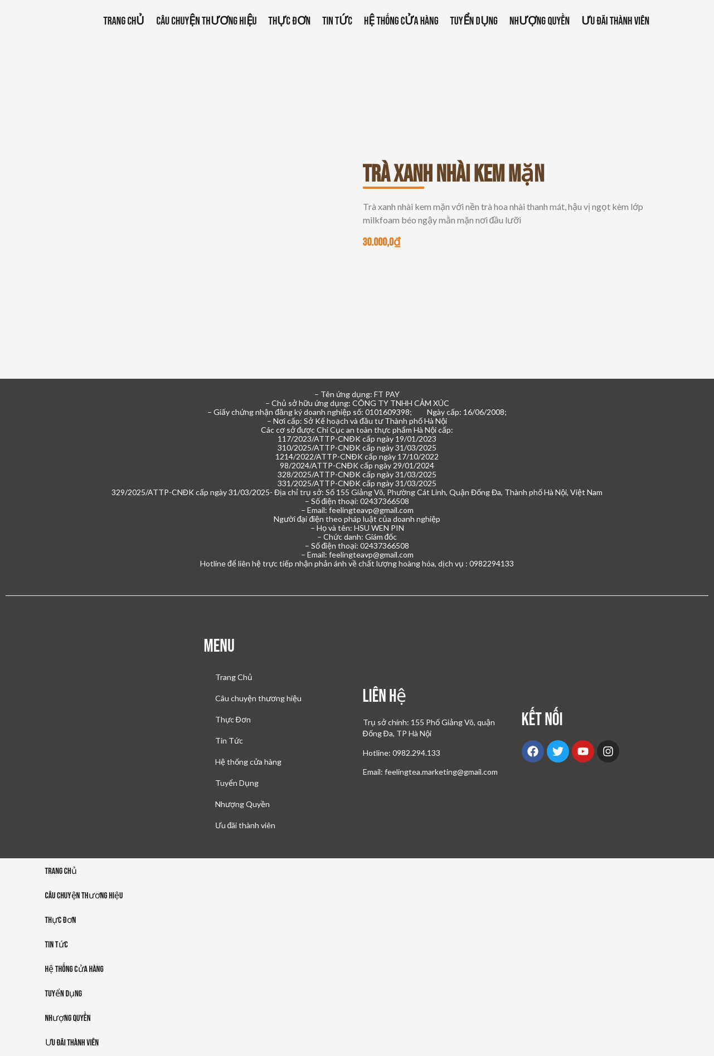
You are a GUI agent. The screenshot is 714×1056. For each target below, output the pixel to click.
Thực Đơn (290, 21)
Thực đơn (60, 922)
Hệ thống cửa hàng (401, 21)
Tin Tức (337, 21)
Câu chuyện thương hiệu (206, 21)
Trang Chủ (124, 21)
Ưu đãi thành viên (615, 21)
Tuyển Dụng (473, 21)
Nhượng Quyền (539, 21)
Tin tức (56, 946)
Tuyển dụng (63, 995)
